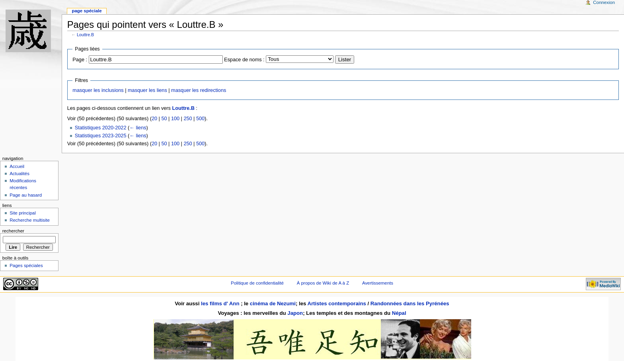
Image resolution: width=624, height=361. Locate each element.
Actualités (19, 173)
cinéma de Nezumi (273, 303)
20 (154, 118)
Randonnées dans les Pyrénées (409, 303)
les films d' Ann (221, 303)
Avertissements (377, 283)
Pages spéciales (26, 265)
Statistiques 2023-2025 (101, 136)
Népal (399, 313)
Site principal (23, 213)
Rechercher (13, 230)
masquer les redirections (198, 90)
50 (164, 118)
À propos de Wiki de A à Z (323, 283)
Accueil (17, 166)
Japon (295, 313)
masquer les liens (147, 90)
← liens (137, 128)
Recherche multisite (30, 220)
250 (187, 118)
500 (200, 118)
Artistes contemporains (336, 303)
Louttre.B (85, 34)
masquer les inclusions (97, 90)
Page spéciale (86, 10)
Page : (79, 59)
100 (175, 118)
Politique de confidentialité (257, 283)
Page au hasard (26, 195)
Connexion (604, 2)
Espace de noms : (244, 59)
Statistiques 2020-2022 (101, 128)
